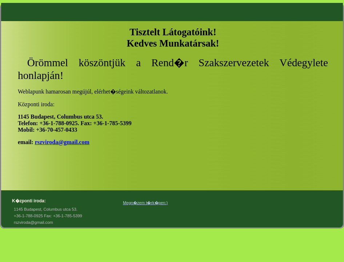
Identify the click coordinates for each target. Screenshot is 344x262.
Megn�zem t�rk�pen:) (145, 203)
